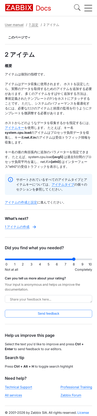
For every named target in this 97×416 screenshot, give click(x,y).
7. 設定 (33, 25)
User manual (14, 25)
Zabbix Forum (70, 395)
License (83, 413)
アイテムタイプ (63, 184)
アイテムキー (14, 128)
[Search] (77, 8)
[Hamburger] (88, 8)
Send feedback (48, 313)
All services (13, 395)
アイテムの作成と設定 (21, 202)
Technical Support (18, 387)
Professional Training (76, 387)
